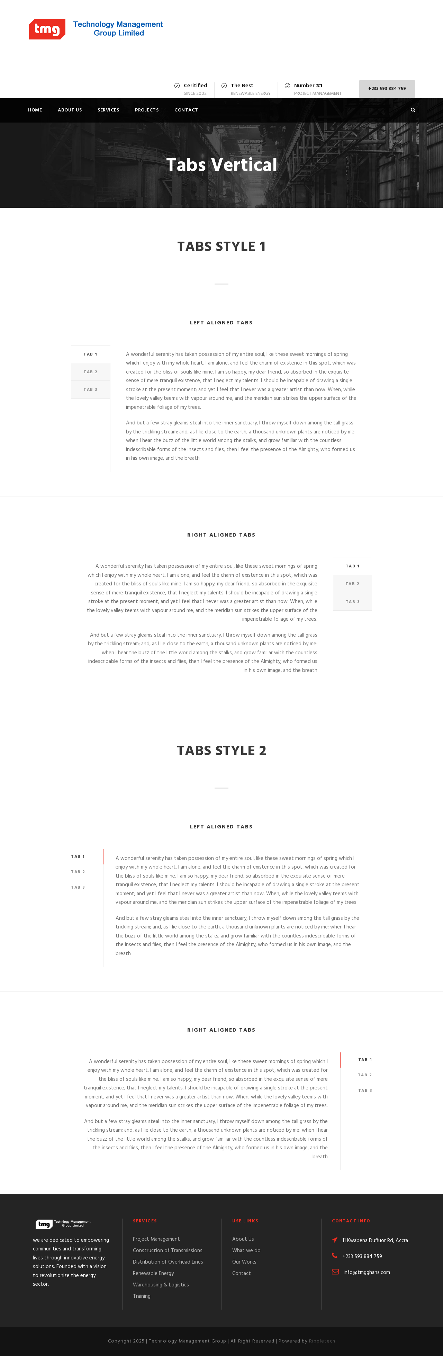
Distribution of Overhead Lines (168, 1262)
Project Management (156, 1239)
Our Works (244, 1262)
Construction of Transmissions (167, 1251)
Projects (147, 110)
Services (108, 110)
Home (35, 110)
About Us (70, 110)
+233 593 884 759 (387, 88)
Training (142, 1296)
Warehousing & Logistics (161, 1285)
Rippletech (322, 1341)
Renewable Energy (153, 1273)
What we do (246, 1251)
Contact (186, 110)
